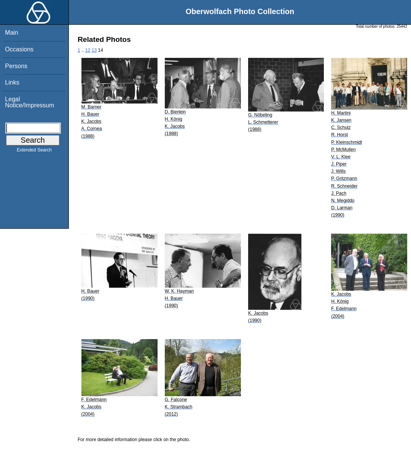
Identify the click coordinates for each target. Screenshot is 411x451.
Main (11, 32)
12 (87, 50)
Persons (16, 66)
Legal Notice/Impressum (29, 102)
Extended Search (34, 151)
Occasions (19, 49)
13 (94, 50)
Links (12, 82)
